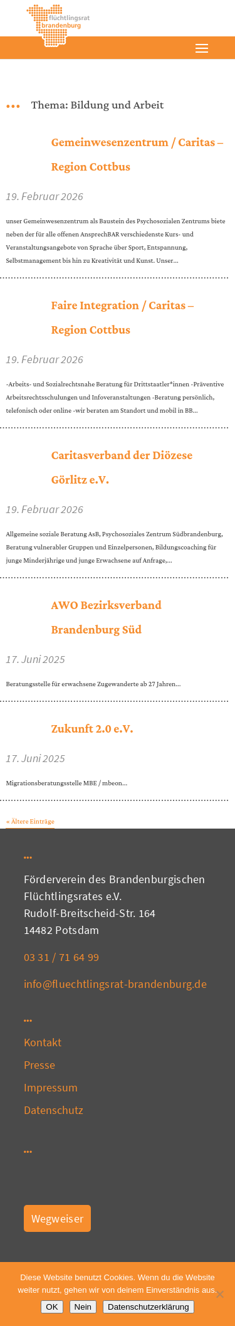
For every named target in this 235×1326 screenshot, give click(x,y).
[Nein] (219, 1294)
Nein (83, 1307)
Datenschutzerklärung (148, 1307)
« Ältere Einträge (30, 821)
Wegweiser (57, 1218)
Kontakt (43, 1042)
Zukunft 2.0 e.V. (92, 729)
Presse (40, 1065)
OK (52, 1307)
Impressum (51, 1087)
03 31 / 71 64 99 (62, 957)
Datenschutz (54, 1110)
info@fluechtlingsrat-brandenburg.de (115, 984)
